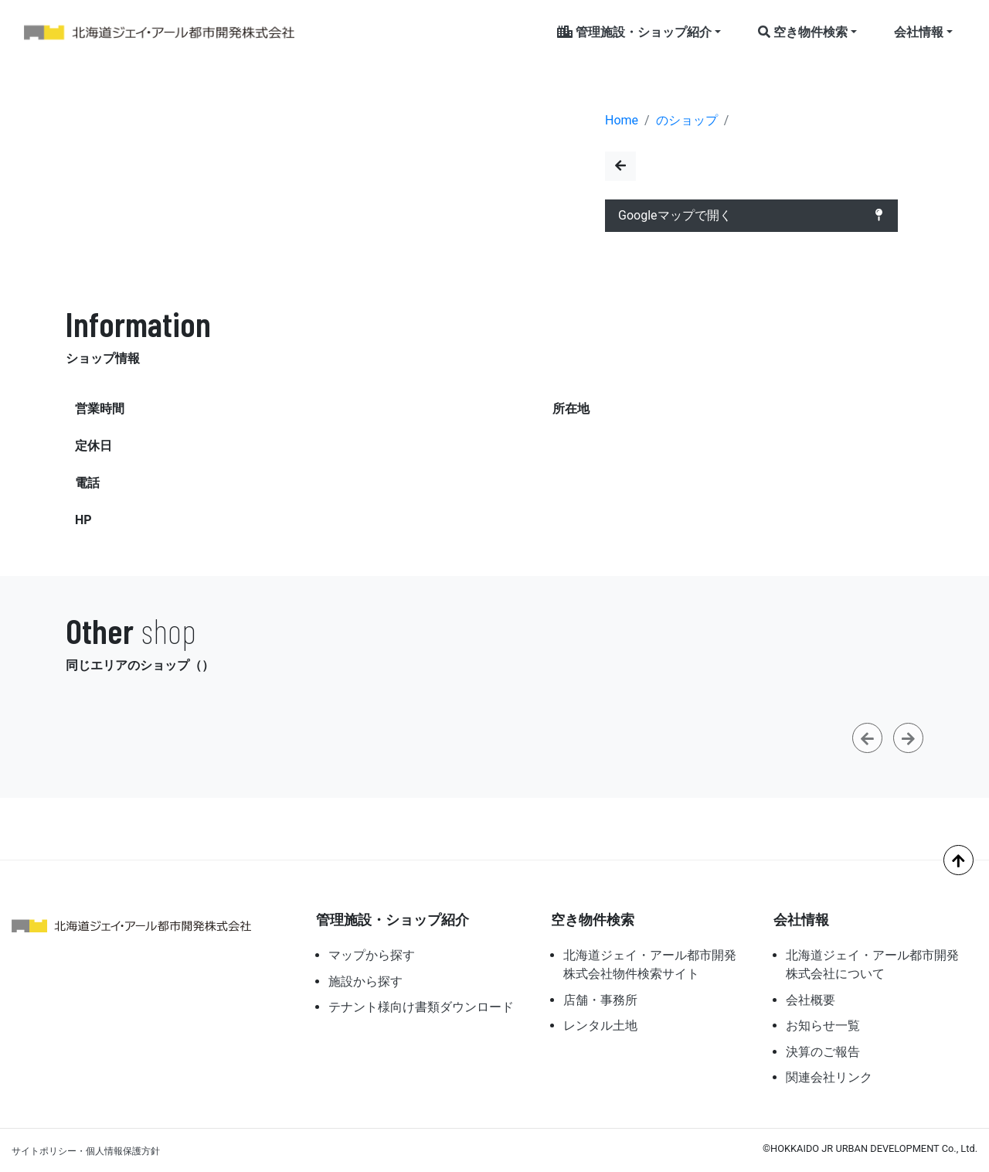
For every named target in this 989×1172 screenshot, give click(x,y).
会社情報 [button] (918, 32)
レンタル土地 (600, 1025)
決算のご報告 (823, 1051)
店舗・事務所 (600, 1000)
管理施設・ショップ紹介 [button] (634, 32)
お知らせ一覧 (823, 1025)
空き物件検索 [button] (803, 32)
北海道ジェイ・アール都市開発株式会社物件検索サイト (649, 964)
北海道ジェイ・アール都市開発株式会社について (872, 964)
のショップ (687, 120)
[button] (867, 738)
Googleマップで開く (751, 215)
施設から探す (365, 981)
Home (621, 120)
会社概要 (810, 1000)
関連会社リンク (829, 1077)
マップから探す (371, 955)
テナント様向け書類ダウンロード (421, 1007)
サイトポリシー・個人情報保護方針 (86, 1151)
